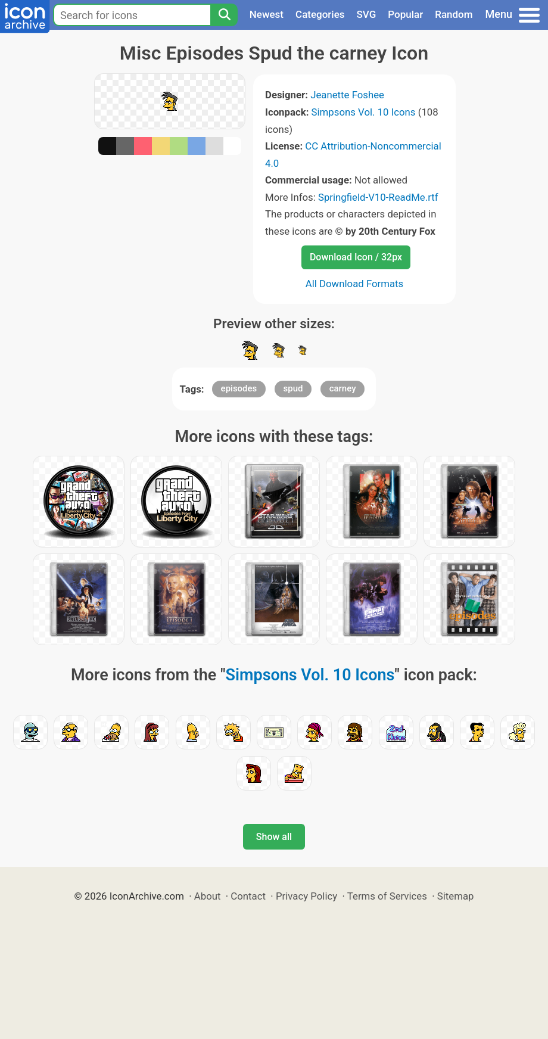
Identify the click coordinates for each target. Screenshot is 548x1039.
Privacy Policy (306, 896)
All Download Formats (355, 284)
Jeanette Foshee (347, 95)
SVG (366, 14)
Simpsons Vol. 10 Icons (364, 112)
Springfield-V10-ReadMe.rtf (378, 197)
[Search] (224, 15)
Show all (274, 836)
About (207, 896)
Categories (320, 14)
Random (453, 14)
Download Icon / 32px (356, 257)
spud (293, 388)
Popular (405, 14)
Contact (248, 896)
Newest (267, 14)
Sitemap (455, 896)
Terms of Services (387, 896)
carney (342, 388)
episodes (239, 388)
